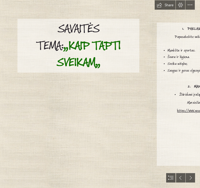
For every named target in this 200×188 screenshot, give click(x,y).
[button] (165, 5)
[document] (100, 94)
